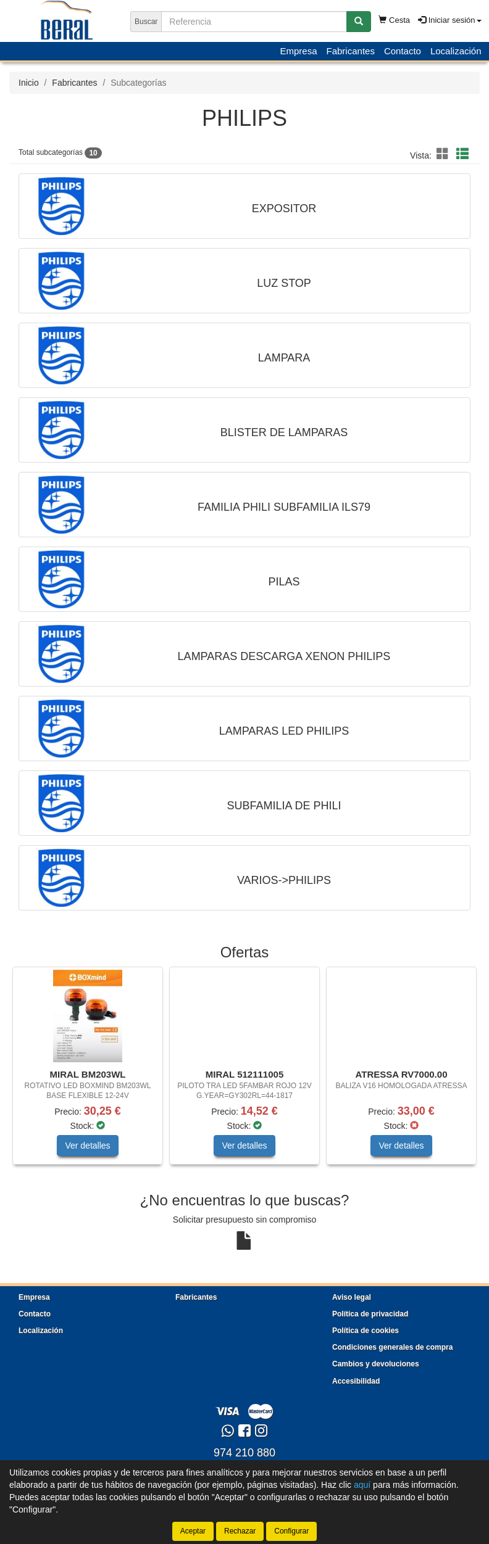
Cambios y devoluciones (375, 1364)
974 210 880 (244, 1453)
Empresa (298, 51)
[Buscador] (254, 21)
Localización (456, 51)
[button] (444, 154)
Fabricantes (351, 51)
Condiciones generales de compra (392, 1347)
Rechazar (240, 1531)
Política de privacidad (370, 1314)
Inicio (29, 83)
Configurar (291, 1531)
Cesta (394, 20)
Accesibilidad (356, 1381)
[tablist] (244, 1072)
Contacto (402, 51)
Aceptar (193, 1531)
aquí (362, 1485)
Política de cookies (365, 1330)
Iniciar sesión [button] (449, 20)
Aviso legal (351, 1297)
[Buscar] (358, 21)
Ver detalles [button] (87, 1145)
